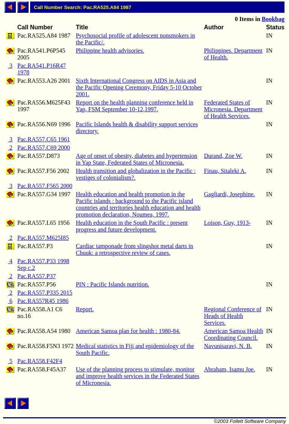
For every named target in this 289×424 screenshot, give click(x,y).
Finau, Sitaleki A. (225, 171)
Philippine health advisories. (110, 50)
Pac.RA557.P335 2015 (44, 292)
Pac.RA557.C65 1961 (43, 139)
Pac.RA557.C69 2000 (43, 147)
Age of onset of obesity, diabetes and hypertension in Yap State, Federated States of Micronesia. (136, 159)
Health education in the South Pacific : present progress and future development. (131, 226)
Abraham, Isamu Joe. (229, 369)
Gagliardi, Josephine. (229, 194)
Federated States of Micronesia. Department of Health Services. (233, 109)
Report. (85, 309)
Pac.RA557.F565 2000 (44, 186)
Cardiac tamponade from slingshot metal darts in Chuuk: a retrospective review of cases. (134, 249)
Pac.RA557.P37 (36, 276)
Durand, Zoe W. (223, 156)
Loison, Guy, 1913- (227, 223)
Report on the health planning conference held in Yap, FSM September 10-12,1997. (134, 105)
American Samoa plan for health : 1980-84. (128, 331)
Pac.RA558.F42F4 (39, 361)
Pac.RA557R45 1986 (42, 301)
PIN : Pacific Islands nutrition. (112, 284)
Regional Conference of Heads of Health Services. (233, 316)
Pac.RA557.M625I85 (43, 238)
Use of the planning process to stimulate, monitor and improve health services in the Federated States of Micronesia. (137, 376)
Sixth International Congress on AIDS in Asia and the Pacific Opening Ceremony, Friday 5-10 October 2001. (139, 87)
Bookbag (273, 19)
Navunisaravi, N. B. (228, 346)
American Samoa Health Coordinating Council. (233, 334)
